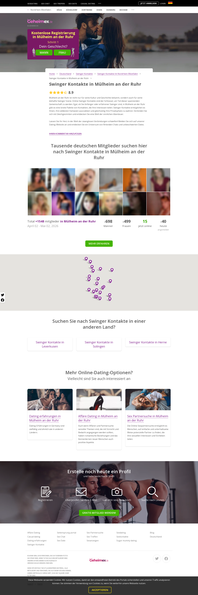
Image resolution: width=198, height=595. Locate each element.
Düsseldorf (71, 10)
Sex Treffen (59, 3)
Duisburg (110, 10)
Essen (99, 10)
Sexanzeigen (93, 540)
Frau (62, 52)
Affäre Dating (33, 532)
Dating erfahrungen (36, 540)
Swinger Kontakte (35, 544)
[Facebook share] (2, 300)
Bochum (123, 10)
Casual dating (88, 3)
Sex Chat (45, 3)
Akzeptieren (100, 590)
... (99, 3)
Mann (44, 52)
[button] (95, 297)
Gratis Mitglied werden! (99, 512)
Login (163, 3)
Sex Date (72, 3)
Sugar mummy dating (126, 540)
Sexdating (32, 3)
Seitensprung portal (66, 532)
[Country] (170, 2)
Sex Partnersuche (95, 532)
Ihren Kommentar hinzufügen (65, 133)
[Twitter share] (2, 295)
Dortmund (87, 10)
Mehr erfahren (99, 243)
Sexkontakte (122, 536)
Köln (59, 10)
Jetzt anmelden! (148, 3)
